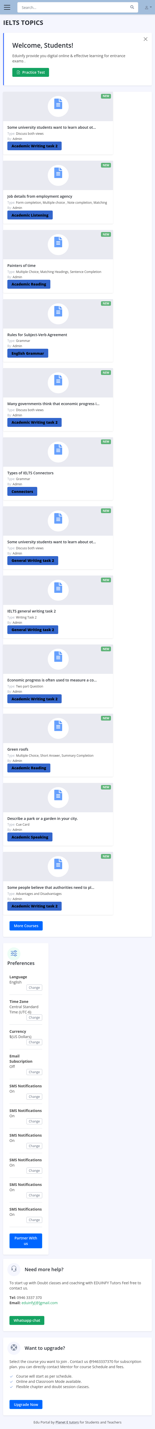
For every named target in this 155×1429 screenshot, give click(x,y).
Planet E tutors (67, 1422)
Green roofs (17, 749)
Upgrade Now (26, 1404)
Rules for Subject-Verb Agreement (37, 334)
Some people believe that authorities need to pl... (50, 887)
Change (34, 987)
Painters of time (21, 265)
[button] (148, 7)
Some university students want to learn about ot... (51, 127)
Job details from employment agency (39, 196)
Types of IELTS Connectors (30, 472)
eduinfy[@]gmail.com (40, 1302)
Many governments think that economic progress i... (53, 403)
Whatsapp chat (27, 1320)
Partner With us (25, 1240)
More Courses (26, 925)
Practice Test (31, 72)
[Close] (146, 39)
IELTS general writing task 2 (31, 611)
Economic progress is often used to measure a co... (52, 680)
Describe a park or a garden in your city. (42, 818)
